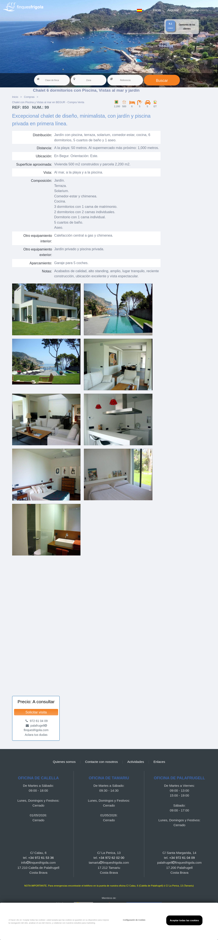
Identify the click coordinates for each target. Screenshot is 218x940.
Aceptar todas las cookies (184, 920)
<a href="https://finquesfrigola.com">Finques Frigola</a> (86, 624)
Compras (29, 96)
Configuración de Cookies (134, 920)
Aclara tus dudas (36, 734)
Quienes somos (64, 762)
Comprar (192, 10)
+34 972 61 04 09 (182, 857)
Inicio (157, 10)
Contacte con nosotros (101, 762)
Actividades (135, 762)
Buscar (162, 80)
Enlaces (159, 762)
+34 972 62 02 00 (111, 857)
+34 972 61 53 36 (41, 857)
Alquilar (173, 10)
